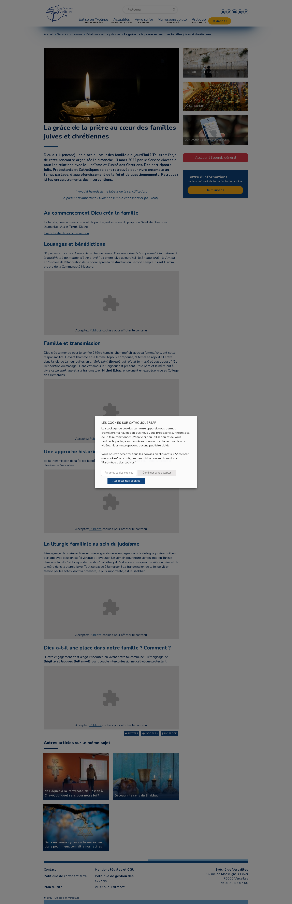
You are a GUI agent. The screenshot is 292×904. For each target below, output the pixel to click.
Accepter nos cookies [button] (126, 481)
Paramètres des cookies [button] (119, 473)
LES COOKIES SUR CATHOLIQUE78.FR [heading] (128, 423)
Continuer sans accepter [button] (157, 473)
